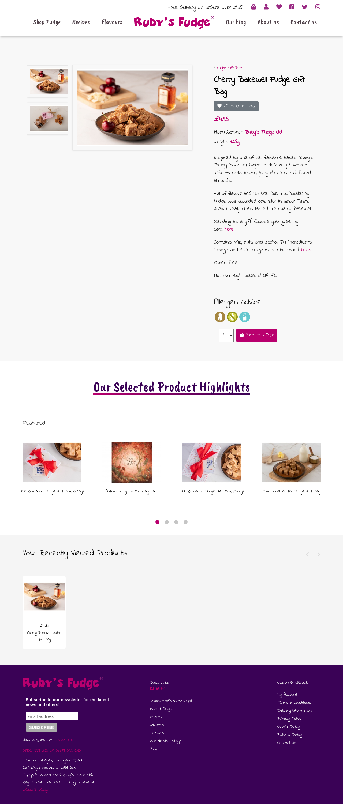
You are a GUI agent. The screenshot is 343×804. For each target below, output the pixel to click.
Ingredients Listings (165, 741)
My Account (287, 694)
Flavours (111, 21)
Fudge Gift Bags (230, 68)
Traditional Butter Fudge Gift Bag (291, 491)
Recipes (81, 21)
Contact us (303, 21)
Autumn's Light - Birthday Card (131, 491)
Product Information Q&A (171, 701)
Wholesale (158, 725)
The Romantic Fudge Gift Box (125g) (52, 491)
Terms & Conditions (294, 702)
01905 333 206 (35, 750)
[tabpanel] (52, 466)
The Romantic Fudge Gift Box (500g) (212, 491)
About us (268, 21)
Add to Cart (257, 335)
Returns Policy (289, 734)
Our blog (236, 21)
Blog (153, 749)
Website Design (36, 789)
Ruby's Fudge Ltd (263, 132)
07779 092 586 (68, 750)
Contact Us (63, 740)
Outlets (156, 717)
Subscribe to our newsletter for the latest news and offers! (67, 702)
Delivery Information (294, 710)
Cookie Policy (288, 726)
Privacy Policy (289, 718)
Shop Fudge (47, 21)
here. (230, 229)
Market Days (161, 709)
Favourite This (236, 106)
